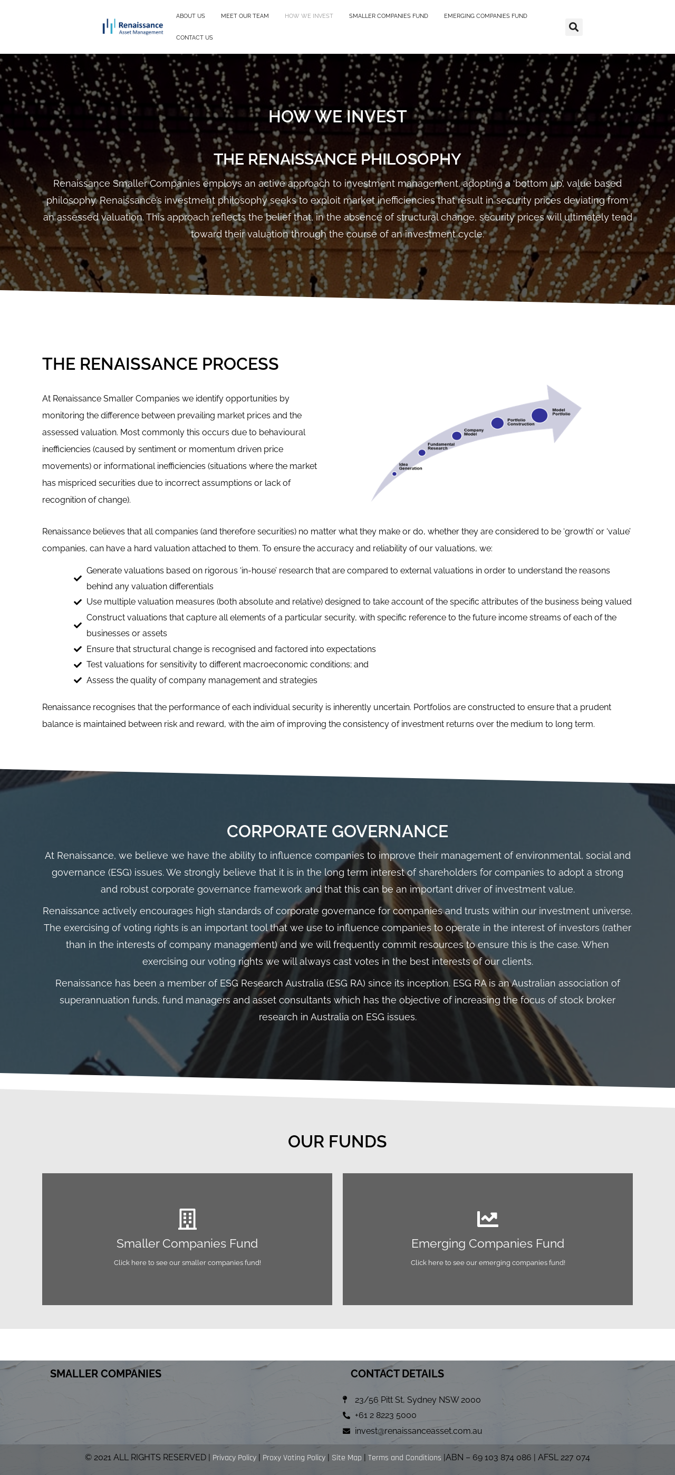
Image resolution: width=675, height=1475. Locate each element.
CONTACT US (194, 37)
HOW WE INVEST (309, 15)
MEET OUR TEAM (245, 15)
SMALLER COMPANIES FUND (388, 15)
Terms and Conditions (404, 1457)
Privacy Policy (234, 1457)
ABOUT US (190, 15)
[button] (574, 26)
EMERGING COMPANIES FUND (485, 15)
